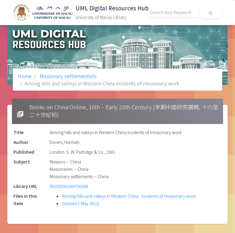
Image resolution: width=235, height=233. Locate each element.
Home (25, 76)
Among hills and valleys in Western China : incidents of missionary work (129, 196)
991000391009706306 (69, 186)
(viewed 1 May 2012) (80, 203)
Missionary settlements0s (67, 76)
